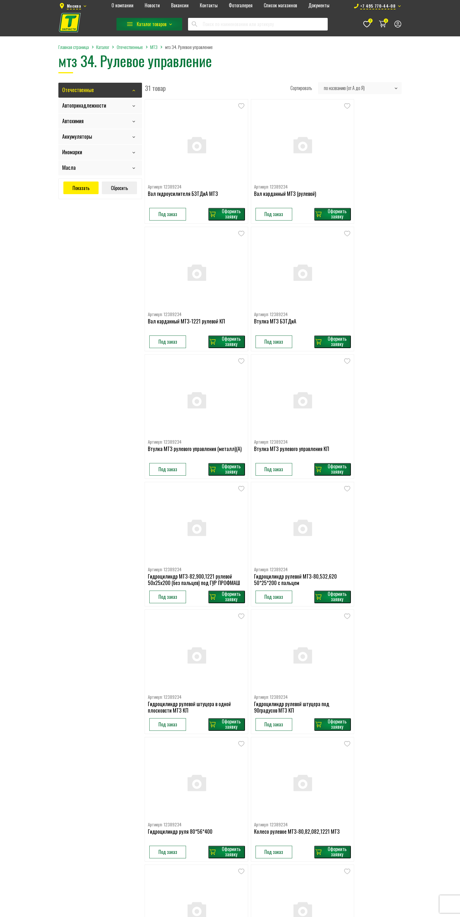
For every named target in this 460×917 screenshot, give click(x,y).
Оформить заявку (205, 199)
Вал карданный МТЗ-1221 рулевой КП (359, 178)
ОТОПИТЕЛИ (232, 830)
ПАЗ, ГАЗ (282, 783)
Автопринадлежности (84, 105)
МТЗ (279, 746)
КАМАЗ (281, 736)
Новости (152, 5)
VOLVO (227, 736)
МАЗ (278, 727)
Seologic (256, 911)
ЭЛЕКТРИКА (232, 886)
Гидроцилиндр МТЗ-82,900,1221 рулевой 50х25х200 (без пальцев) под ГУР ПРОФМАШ (183, 410)
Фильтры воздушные (347, 774)
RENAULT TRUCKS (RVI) (241, 783)
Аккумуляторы (77, 136)
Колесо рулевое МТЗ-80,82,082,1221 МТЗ (359, 526)
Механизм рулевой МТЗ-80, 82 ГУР (356, 635)
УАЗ (278, 802)
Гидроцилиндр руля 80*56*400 (267, 523)
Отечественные (78, 90)
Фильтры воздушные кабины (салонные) (364, 783)
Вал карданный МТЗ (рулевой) (266, 178)
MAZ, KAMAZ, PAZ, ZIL (239, 802)
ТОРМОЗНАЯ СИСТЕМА (241, 868)
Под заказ (168, 199)
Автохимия (73, 121)
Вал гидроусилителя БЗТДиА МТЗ (183, 178)
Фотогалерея (241, 5)
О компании (122, 5)
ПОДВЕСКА (231, 839)
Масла (69, 167)
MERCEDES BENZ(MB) (239, 755)
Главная (131, 727)
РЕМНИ (228, 858)
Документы (318, 5)
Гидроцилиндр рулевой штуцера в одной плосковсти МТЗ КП (356, 407)
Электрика (284, 830)
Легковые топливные (347, 755)
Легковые (230, 821)
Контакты (209, 5)
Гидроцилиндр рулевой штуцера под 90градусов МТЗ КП (185, 526)
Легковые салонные (346, 746)
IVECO (227, 792)
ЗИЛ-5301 (284, 774)
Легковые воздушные (347, 727)
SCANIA (228, 764)
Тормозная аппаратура (294, 821)
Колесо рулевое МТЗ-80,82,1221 (181, 635)
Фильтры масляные (345, 802)
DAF (225, 774)
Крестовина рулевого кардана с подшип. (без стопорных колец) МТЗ (272, 638)
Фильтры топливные (346, 811)
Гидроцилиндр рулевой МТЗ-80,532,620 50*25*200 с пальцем (265, 410)
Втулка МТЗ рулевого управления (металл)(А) (269, 294)
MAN (225, 746)
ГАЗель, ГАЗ (285, 755)
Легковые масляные (346, 736)
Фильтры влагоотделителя (352, 764)
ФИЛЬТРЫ (231, 877)
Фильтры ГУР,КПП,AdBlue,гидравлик (360, 792)
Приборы (282, 811)
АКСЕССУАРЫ (233, 811)
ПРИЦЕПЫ (231, 849)
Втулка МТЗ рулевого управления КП (358, 291)
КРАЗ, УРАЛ (284, 792)
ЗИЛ (279, 764)
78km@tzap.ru (80, 814)
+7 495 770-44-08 (84, 802)
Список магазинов (280, 5)
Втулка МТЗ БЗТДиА (169, 291)
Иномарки (72, 152)
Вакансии (180, 5)
